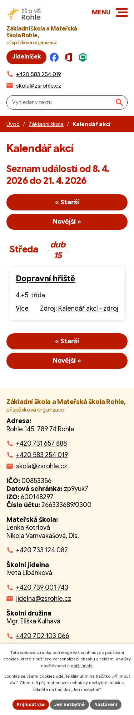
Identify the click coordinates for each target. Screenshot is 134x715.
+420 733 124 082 (42, 550)
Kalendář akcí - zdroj (88, 308)
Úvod (13, 124)
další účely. (82, 665)
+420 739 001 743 (42, 587)
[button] (122, 12)
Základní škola (46, 124)
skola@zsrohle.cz (41, 466)
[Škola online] (85, 57)
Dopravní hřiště (45, 278)
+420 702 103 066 (42, 636)
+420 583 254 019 (42, 455)
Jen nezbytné (69, 704)
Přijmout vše (31, 704)
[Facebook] (56, 57)
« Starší (67, 202)
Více (22, 308)
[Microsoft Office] (70, 57)
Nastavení (105, 704)
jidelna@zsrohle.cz (43, 599)
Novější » (67, 222)
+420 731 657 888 (41, 443)
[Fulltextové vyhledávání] (67, 102)
